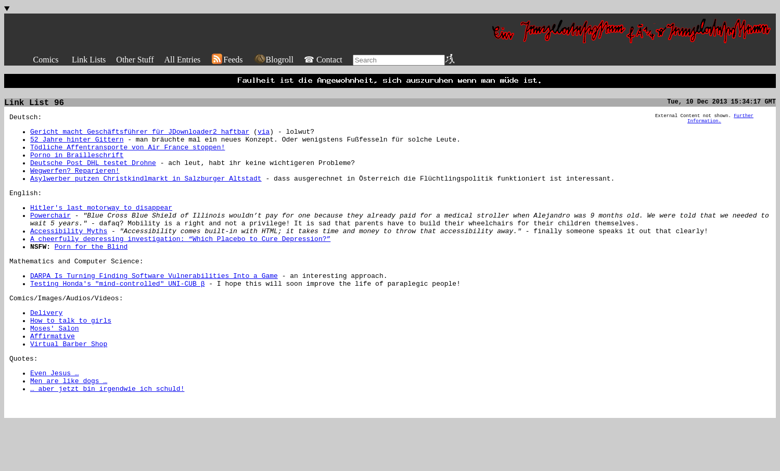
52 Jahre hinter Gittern (76, 147)
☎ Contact (323, 59)
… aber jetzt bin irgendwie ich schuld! (107, 435)
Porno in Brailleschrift (76, 166)
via (264, 138)
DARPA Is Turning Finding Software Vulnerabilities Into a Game (154, 305)
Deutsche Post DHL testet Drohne (93, 175)
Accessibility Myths (68, 254)
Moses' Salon (54, 366)
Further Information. (720, 124)
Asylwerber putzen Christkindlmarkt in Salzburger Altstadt (146, 194)
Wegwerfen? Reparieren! (75, 184)
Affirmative (52, 375)
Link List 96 (34, 106)
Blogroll (273, 59)
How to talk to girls (70, 356)
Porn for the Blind (91, 273)
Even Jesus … (54, 417)
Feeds (226, 59)
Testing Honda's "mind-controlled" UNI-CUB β (117, 315)
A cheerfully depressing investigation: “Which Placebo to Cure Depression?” (180, 264)
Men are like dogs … (68, 426)
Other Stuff (135, 59)
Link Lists (89, 59)
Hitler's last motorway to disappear (101, 226)
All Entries (182, 59)
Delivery (46, 347)
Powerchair (50, 235)
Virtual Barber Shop (68, 384)
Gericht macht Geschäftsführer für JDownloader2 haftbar (139, 138)
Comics (46, 59)
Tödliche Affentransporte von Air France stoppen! (127, 156)
